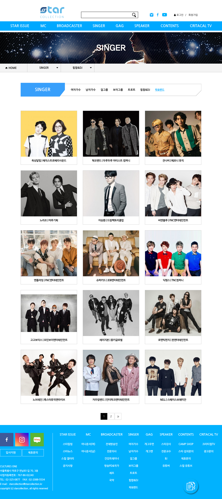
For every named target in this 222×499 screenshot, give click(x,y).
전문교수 (166, 451)
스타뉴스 (68, 451)
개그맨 (149, 451)
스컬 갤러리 (67, 458)
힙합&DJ (145, 89)
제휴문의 (33, 452)
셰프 (111, 473)
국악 (111, 480)
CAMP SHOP (186, 444)
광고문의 (209, 451)
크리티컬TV (208, 444)
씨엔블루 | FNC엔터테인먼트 (173, 220)
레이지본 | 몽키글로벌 (111, 340)
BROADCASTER (69, 26)
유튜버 (166, 465)
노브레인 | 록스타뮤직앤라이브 (49, 399)
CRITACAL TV (201, 26)
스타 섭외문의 (186, 451)
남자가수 (90, 89)
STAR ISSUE (19, 26)
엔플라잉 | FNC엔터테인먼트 (49, 280)
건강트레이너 (111, 458)
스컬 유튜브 (186, 465)
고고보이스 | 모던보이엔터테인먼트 (48, 340)
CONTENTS (170, 26)
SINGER (99, 26)
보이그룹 (118, 89)
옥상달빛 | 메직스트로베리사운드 (49, 160)
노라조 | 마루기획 (49, 220)
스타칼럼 (68, 444)
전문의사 (111, 451)
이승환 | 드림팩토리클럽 (111, 220)
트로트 (131, 89)
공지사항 (68, 465)
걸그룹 (104, 89)
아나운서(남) (88, 451)
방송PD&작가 (111, 465)
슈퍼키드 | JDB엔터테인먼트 (111, 280)
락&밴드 (159, 89)
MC (43, 26)
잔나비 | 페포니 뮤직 (173, 160)
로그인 (178, 15)
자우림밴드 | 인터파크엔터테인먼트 (111, 399)
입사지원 (11, 452)
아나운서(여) (88, 444)
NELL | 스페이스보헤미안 (173, 399)
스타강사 (166, 444)
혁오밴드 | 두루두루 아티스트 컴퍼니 (111, 160)
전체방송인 (112, 444)
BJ (166, 458)
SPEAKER (141, 26)
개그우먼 (149, 444)
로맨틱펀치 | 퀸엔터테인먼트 (173, 340)
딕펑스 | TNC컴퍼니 (173, 280)
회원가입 (193, 15)
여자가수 (76, 89)
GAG (120, 26)
